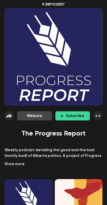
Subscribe (72, 116)
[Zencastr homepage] (53, 4)
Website (34, 116)
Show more (15, 164)
